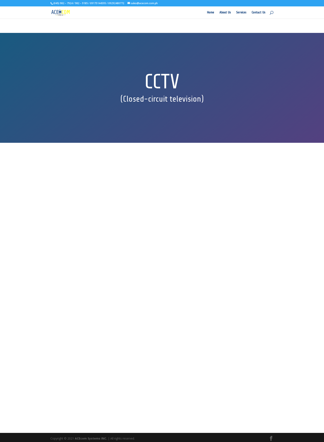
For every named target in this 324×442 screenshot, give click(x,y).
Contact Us (258, 12)
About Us (225, 12)
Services (241, 12)
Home (210, 12)
